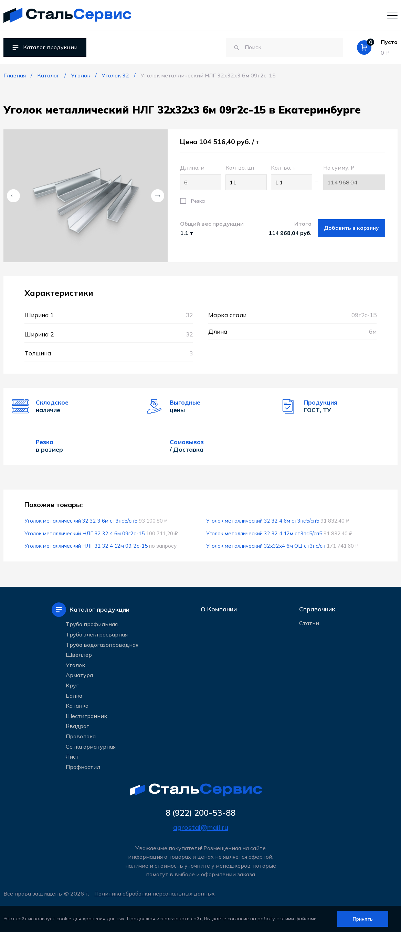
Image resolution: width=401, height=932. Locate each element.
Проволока (81, 735)
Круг (72, 684)
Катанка (77, 705)
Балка (74, 695)
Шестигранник (86, 715)
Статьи (309, 624)
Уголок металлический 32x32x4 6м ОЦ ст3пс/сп (266, 546)
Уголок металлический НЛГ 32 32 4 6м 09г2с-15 (84, 533)
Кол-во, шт (244, 177)
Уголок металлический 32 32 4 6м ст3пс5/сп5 (262, 520)
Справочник (317, 609)
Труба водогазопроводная (102, 644)
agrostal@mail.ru (200, 827)
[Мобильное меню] (392, 15)
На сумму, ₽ (354, 177)
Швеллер (79, 654)
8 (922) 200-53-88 (200, 812)
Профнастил (83, 766)
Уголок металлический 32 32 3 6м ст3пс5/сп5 (80, 520)
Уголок (75, 664)
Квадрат (77, 725)
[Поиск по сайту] (278, 47)
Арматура (79, 674)
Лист (72, 756)
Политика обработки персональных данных (156, 893)
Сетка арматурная (91, 745)
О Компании (219, 609)
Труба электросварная (97, 634)
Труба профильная (92, 623)
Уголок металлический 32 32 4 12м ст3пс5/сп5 (264, 533)
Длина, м (199, 177)
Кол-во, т (290, 177)
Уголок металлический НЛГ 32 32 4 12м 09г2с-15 (86, 546)
